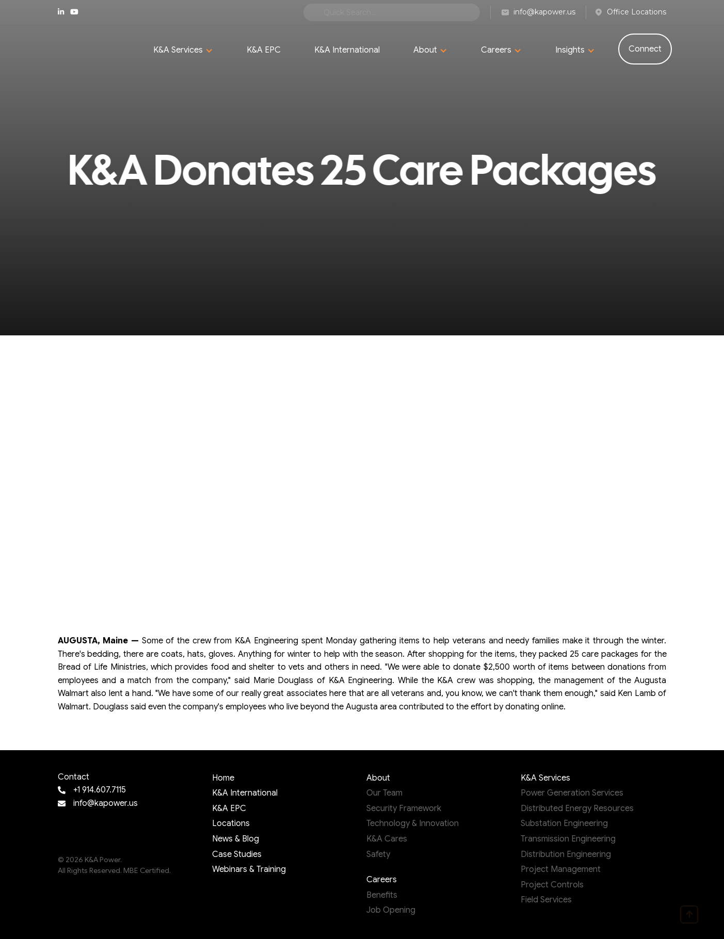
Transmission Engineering (568, 839)
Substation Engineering (564, 823)
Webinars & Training (249, 869)
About (378, 778)
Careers (381, 880)
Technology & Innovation (412, 823)
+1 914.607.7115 (99, 790)
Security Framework (403, 808)
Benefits (381, 895)
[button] (183, 51)
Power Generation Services (572, 793)
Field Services (546, 900)
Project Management (561, 869)
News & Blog (235, 839)
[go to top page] (689, 914)
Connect (645, 49)
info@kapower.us (105, 803)
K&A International (347, 50)
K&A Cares (386, 839)
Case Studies (237, 854)
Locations (231, 823)
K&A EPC (264, 50)
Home (223, 778)
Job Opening (390, 910)
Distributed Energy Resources (577, 808)
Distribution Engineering (566, 854)
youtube (74, 11)
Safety (378, 854)
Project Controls (552, 885)
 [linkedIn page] (61, 11)
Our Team (384, 793)
